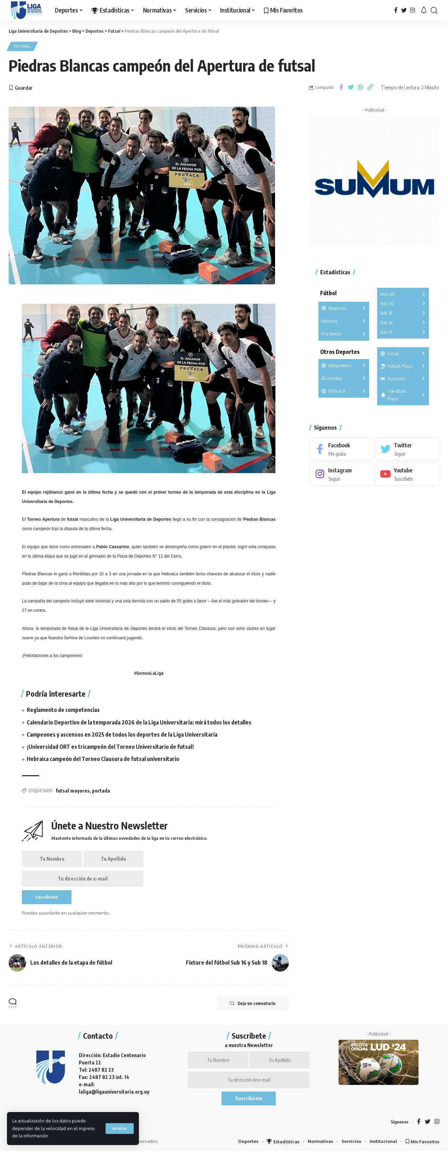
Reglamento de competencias (63, 710)
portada (101, 791)
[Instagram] (412, 10)
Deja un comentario (252, 1004)
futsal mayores (73, 791)
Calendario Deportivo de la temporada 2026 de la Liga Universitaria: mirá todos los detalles (139, 722)
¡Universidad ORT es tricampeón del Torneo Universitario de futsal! (110, 747)
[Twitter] (403, 10)
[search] (434, 10)
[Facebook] (395, 10)
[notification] (423, 10)
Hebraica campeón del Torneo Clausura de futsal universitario (103, 759)
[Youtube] (407, 474)
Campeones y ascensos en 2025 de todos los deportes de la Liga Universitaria (122, 734)
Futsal (22, 46)
